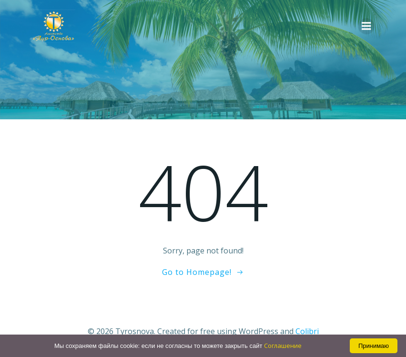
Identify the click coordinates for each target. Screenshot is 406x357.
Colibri (307, 331)
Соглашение (283, 345)
